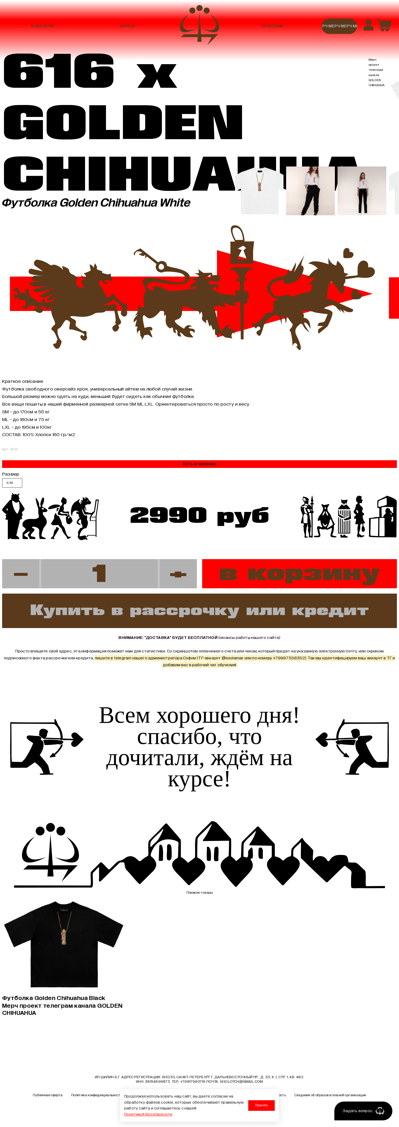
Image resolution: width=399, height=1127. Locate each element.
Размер (10, 474)
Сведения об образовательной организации (330, 1096)
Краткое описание (22, 381)
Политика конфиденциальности (96, 1096)
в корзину (299, 573)
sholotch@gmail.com (241, 1082)
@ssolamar (233, 658)
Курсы (127, 26)
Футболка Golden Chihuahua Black (63, 1006)
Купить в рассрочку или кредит (199, 611)
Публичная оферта (48, 1096)
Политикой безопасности (148, 1114)
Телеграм (271, 26)
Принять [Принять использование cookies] (261, 1105)
